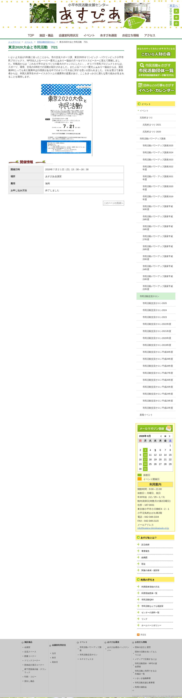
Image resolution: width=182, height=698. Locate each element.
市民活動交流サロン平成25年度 (158, 387)
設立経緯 (145, 544)
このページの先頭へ (113, 203)
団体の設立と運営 (143, 647)
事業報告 (145, 551)
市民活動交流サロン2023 (155, 317)
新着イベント (146, 415)
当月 (54, 653)
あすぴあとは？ (149, 537)
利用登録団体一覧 (149, 593)
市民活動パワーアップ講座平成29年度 (158, 218)
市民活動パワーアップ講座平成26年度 (158, 248)
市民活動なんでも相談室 (152, 606)
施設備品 (28, 642)
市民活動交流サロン (46, 42)
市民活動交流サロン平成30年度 (158, 352)
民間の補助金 (141, 687)
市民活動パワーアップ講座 (153, 138)
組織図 (144, 557)
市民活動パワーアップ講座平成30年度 (158, 208)
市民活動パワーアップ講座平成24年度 (158, 267)
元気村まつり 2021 (152, 124)
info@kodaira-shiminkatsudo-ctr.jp (153, 528)
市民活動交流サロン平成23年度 (158, 400)
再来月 (55, 662)
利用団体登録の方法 (150, 587)
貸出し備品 (29, 681)
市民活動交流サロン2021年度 (157, 331)
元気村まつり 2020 (152, 131)
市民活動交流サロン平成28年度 (158, 366)
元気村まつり (146, 117)
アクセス (150, 34)
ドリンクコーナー (32, 660)
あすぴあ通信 (108, 34)
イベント (89, 34)
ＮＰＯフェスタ (86, 659)
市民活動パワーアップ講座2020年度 (158, 188)
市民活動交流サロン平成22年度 (158, 408)
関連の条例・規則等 (150, 570)
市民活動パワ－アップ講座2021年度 (158, 178)
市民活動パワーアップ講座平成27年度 (158, 237)
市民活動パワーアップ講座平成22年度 (158, 287)
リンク (144, 619)
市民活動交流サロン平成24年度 (158, 394)
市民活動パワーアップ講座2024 (158, 152)
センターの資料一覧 (150, 612)
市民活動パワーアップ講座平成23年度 (158, 277)
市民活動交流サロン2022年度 (157, 324)
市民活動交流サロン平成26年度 (158, 380)
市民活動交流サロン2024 (155, 310)
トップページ (14, 42)
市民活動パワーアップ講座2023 (158, 159)
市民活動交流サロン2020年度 (157, 338)
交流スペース (30, 652)
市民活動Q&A (147, 599)
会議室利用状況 (68, 34)
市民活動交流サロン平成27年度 (158, 373)
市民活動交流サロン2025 (155, 303)
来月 (54, 658)
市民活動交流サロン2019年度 (157, 345)
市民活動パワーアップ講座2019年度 (158, 198)
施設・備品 (46, 34)
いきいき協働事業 (143, 678)
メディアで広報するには (146, 659)
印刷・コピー (30, 677)
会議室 (27, 647)
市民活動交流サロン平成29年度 (158, 359)
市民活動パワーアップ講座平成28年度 (158, 228)
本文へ (174, 5)
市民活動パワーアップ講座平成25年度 (158, 257)
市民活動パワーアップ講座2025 (158, 145)
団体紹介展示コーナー (34, 665)
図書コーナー (30, 656)
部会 (143, 564)
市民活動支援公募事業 (145, 682)
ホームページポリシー (151, 625)
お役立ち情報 (130, 34)
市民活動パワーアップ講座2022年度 (158, 168)
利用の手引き (148, 579)
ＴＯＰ (30, 34)
